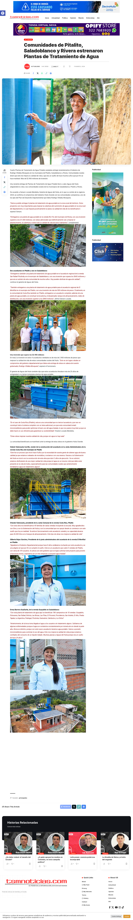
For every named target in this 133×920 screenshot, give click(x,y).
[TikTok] (122, 907)
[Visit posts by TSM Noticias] (27, 66)
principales (23, 797)
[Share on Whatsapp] (42, 73)
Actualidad (28, 39)
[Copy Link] (47, 73)
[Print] (51, 73)
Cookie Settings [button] (116, 916)
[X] (112, 907)
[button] (2, 13)
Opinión (8, 853)
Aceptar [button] (127, 916)
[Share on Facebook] (33, 73)
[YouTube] (116, 907)
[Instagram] (119, 907)
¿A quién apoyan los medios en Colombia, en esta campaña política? (49, 859)
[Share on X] (38, 73)
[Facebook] (109, 907)
